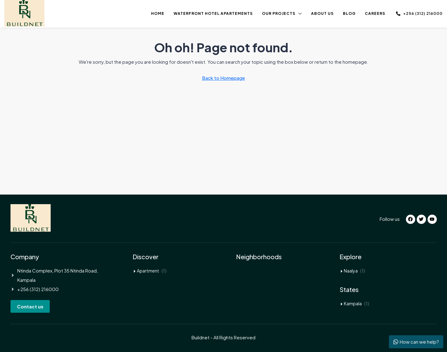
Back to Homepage (223, 78)
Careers (375, 13)
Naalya (351, 270)
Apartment (148, 270)
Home (157, 13)
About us (322, 13)
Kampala (353, 303)
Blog (349, 13)
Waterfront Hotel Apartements (213, 13)
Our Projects (278, 13)
